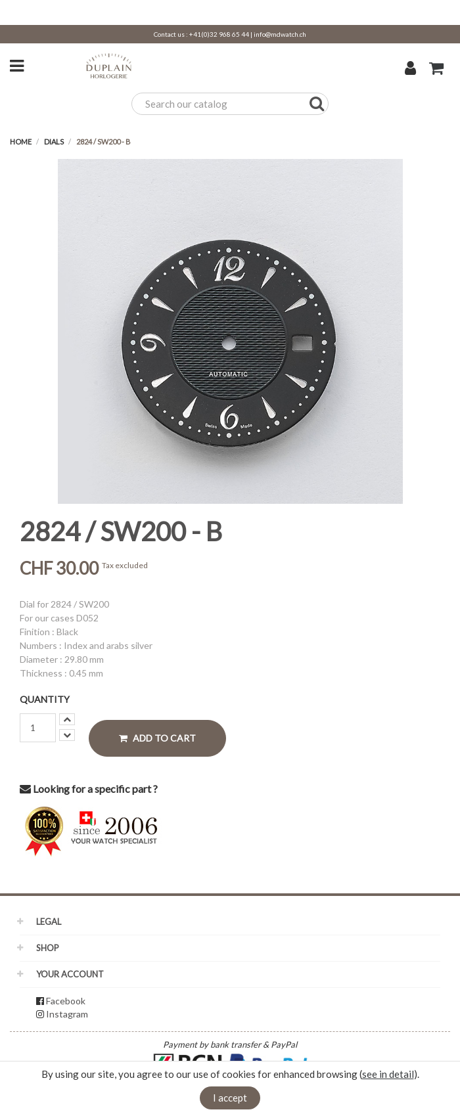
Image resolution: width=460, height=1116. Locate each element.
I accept (230, 1098)
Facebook (65, 1000)
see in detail (388, 1074)
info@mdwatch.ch (280, 34)
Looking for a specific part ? (89, 788)
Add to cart (157, 738)
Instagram (67, 1013)
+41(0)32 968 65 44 (219, 34)
